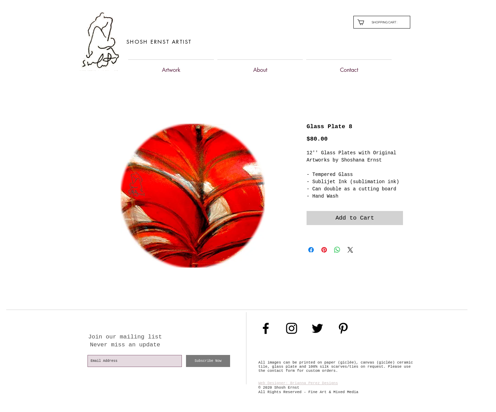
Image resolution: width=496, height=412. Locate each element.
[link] (387, 22)
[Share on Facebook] (311, 250)
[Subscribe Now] (208, 361)
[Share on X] (350, 250)
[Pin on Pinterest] (324, 250)
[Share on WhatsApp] (337, 250)
